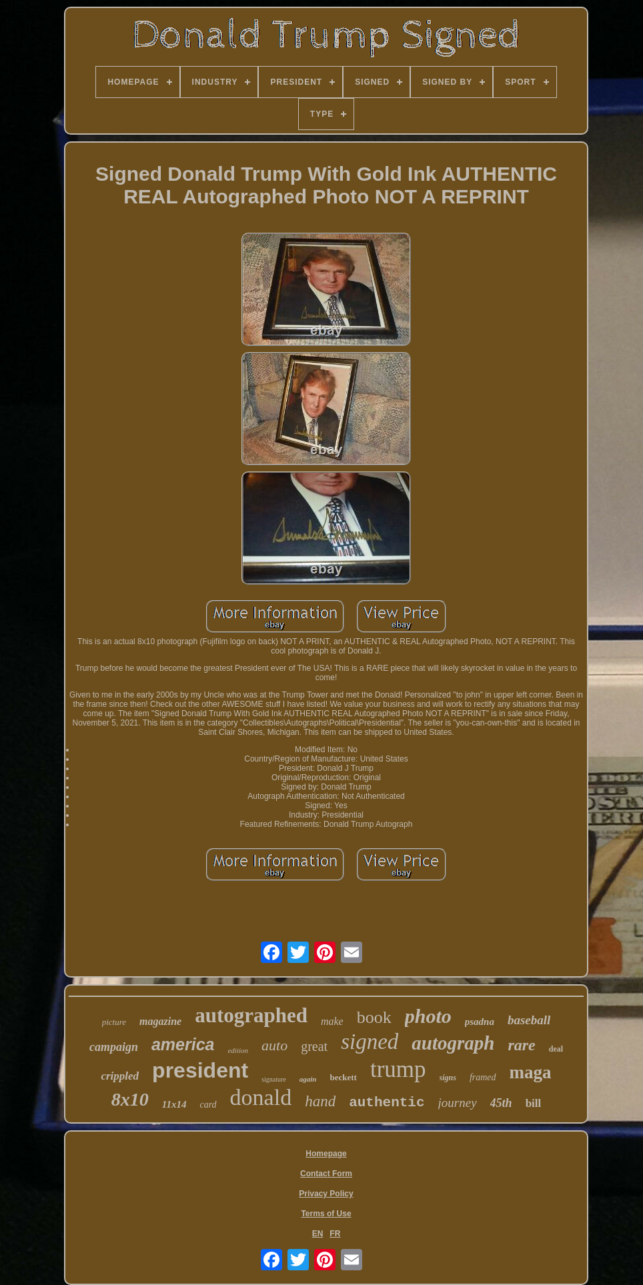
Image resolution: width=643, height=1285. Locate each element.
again (308, 1079)
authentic (386, 1102)
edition (237, 1050)
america (183, 1044)
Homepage (325, 1153)
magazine (160, 1021)
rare (521, 1045)
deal (556, 1049)
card (207, 1105)
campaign (113, 1047)
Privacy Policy (326, 1193)
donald (261, 1097)
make (332, 1021)
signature (273, 1079)
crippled (120, 1076)
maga (531, 1072)
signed (369, 1042)
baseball (529, 1020)
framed (483, 1077)
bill (534, 1103)
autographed (251, 1015)
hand (320, 1101)
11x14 (174, 1104)
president (200, 1070)
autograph (453, 1043)
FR (335, 1233)
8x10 (130, 1099)
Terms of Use (326, 1213)
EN (318, 1233)
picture (114, 1022)
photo (428, 1016)
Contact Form (326, 1173)
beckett (343, 1077)
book (374, 1017)
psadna (479, 1021)
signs (448, 1077)
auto (274, 1045)
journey (457, 1103)
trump (398, 1069)
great (314, 1046)
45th (501, 1103)
